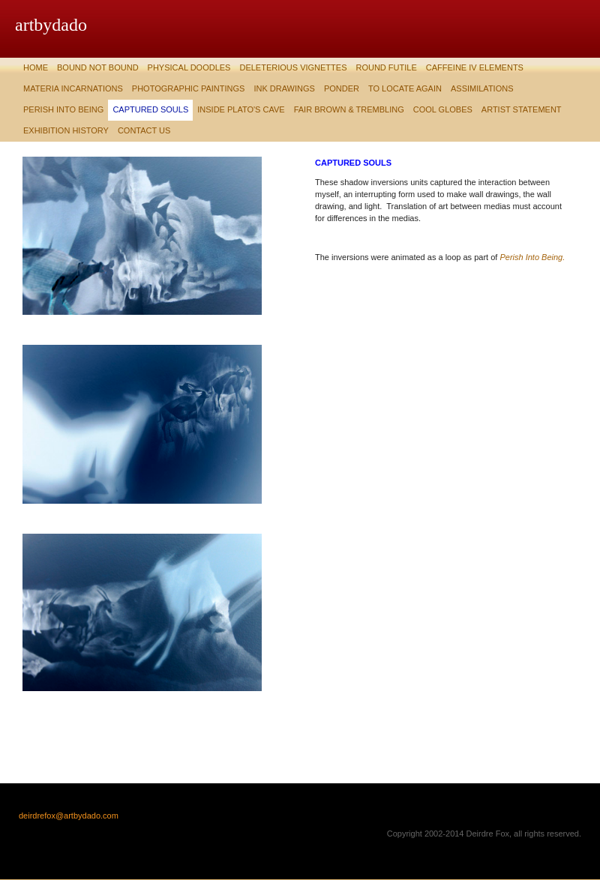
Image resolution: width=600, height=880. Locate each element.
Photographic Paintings (188, 88)
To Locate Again (405, 88)
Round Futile (386, 67)
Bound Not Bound (98, 67)
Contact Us (144, 130)
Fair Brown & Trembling (349, 109)
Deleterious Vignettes (292, 67)
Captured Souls (150, 109)
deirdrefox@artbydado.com (68, 815)
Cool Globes (442, 109)
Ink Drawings (284, 88)
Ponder (341, 88)
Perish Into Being (63, 109)
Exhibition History (66, 130)
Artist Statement (522, 109)
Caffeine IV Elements (475, 67)
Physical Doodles (189, 67)
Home (35, 67)
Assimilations (482, 88)
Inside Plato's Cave (240, 109)
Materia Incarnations (73, 88)
